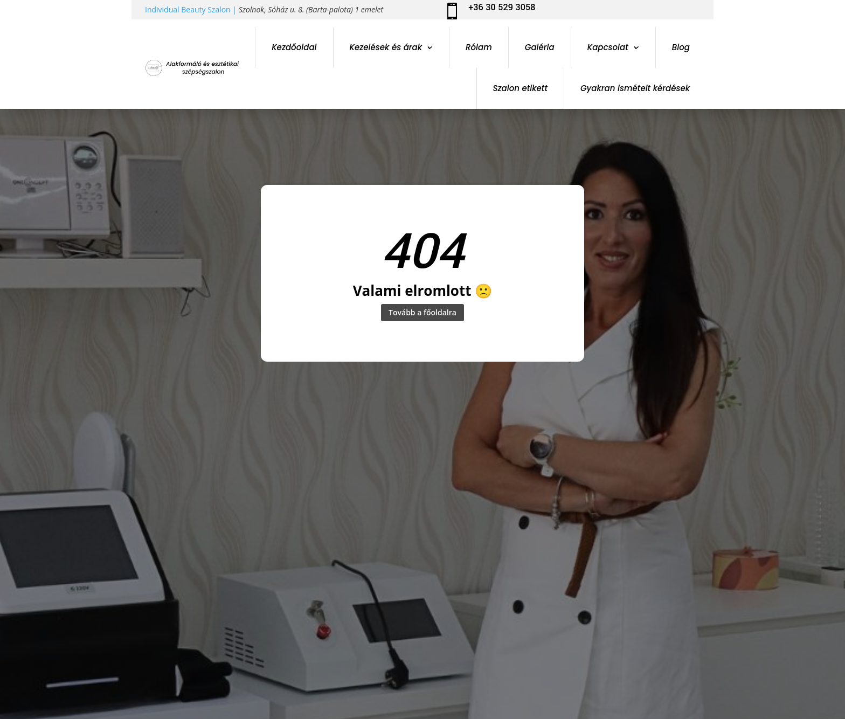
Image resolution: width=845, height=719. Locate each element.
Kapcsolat (607, 47)
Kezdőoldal (294, 47)
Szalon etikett (520, 88)
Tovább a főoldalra (422, 314)
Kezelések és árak (386, 47)
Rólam (479, 47)
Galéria (540, 47)
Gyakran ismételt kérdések (635, 88)
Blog (681, 47)
